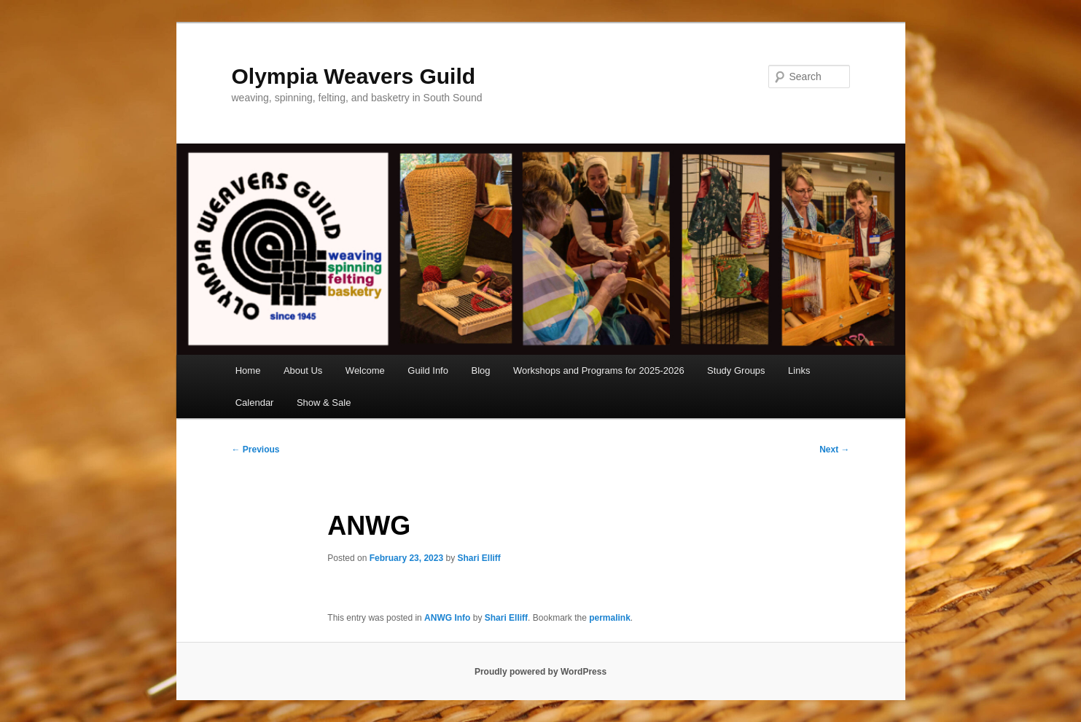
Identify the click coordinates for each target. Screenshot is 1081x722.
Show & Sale (324, 402)
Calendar (254, 402)
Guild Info (427, 370)
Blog (480, 370)
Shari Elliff (479, 558)
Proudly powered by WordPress (540, 672)
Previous (256, 449)
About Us (303, 370)
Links (799, 370)
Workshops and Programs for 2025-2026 (598, 370)
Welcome (365, 370)
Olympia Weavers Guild (354, 76)
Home (248, 370)
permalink (610, 618)
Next (834, 449)
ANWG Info (447, 618)
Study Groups (736, 370)
